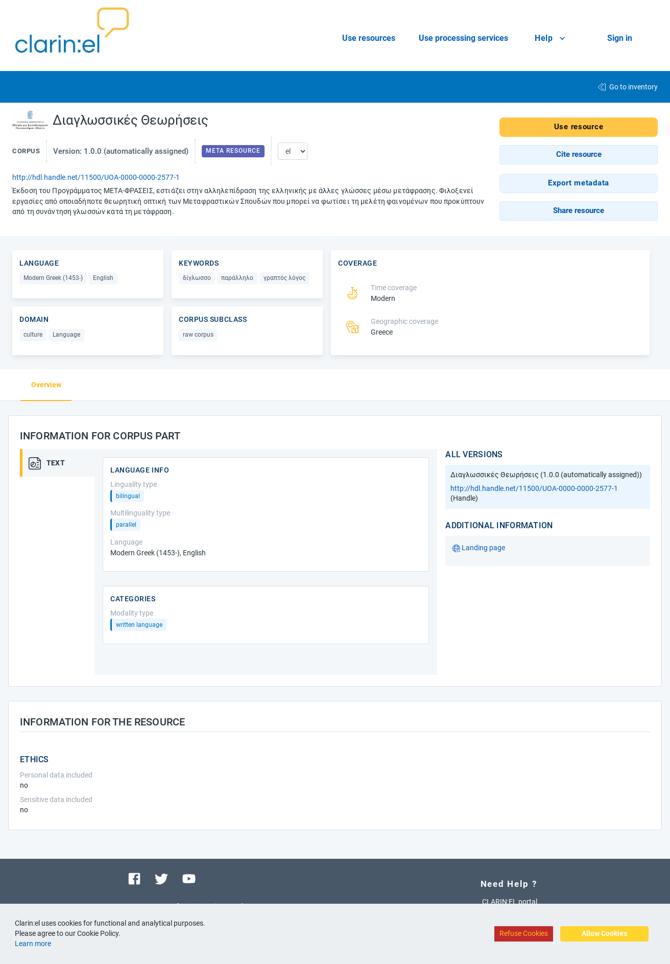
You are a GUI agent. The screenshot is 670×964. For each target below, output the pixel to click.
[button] (578, 154)
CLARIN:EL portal (509, 902)
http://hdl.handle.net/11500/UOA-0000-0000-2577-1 (96, 177)
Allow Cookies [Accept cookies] (604, 933)
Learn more (33, 943)
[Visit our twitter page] (161, 878)
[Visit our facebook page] (134, 878)
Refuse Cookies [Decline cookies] (523, 933)
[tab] (61, 463)
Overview (46, 385)
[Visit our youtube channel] (189, 878)
